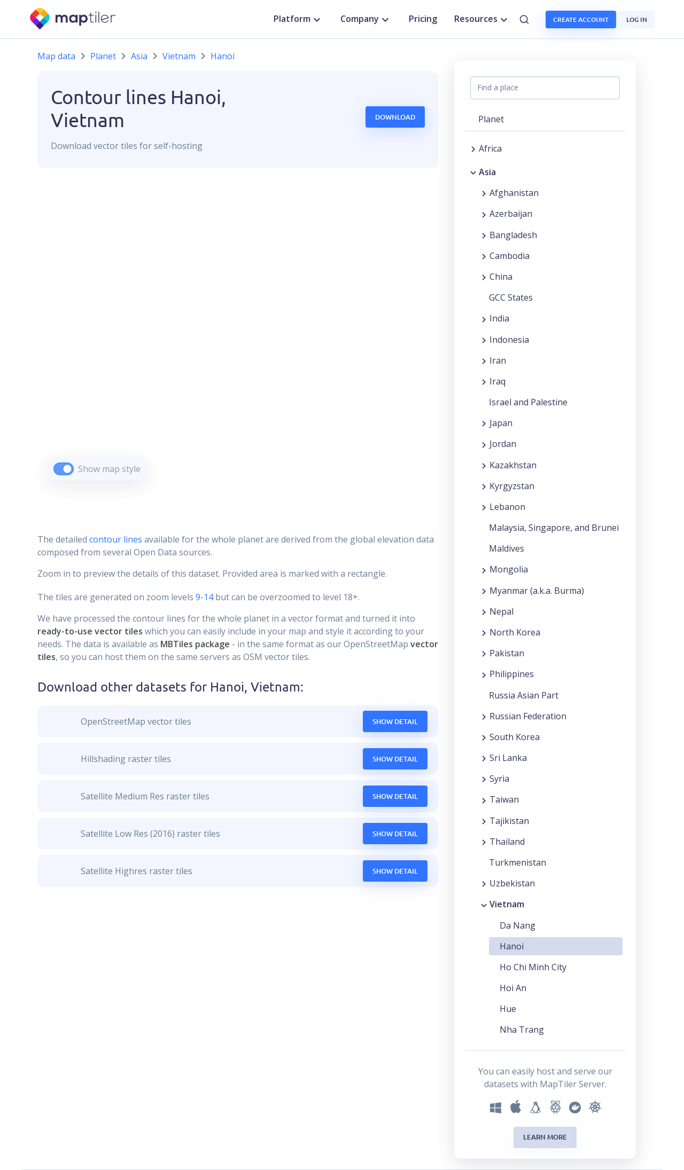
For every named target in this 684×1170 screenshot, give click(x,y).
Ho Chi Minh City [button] (533, 967)
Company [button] (366, 19)
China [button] (500, 276)
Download (395, 117)
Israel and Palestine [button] (528, 402)
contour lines (115, 539)
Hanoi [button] (512, 946)
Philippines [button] (511, 674)
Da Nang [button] (517, 925)
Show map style (109, 469)
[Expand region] (473, 148)
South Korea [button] (514, 737)
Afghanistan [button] (514, 193)
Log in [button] (636, 19)
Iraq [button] (497, 381)
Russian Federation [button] (527, 716)
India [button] (499, 318)
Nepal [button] (501, 611)
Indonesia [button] (509, 339)
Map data (56, 56)
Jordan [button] (502, 444)
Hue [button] (508, 1009)
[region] (237, 338)
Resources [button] (482, 19)
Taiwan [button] (504, 799)
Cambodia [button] (509, 256)
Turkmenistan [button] (517, 862)
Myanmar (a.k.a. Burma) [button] (536, 590)
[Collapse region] (473, 172)
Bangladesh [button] (513, 235)
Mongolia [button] (508, 569)
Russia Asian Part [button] (523, 695)
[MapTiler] (73, 19)
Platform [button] (298, 19)
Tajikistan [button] (509, 821)
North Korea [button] (514, 632)
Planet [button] (491, 119)
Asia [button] (487, 172)
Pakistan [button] (506, 653)
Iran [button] (497, 360)
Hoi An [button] (513, 988)
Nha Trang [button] (522, 1029)
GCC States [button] (511, 297)
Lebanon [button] (507, 507)
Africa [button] (490, 148)
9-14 (203, 597)
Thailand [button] (507, 841)
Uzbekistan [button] (512, 883)
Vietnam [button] (506, 904)
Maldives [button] (506, 548)
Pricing (423, 19)
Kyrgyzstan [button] (511, 486)
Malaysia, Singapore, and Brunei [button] (554, 527)
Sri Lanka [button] (508, 758)
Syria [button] (499, 778)
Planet (103, 56)
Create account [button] (581, 19)
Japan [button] (500, 423)
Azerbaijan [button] (510, 213)
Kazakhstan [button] (513, 465)
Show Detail (395, 721)
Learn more (545, 1137)
